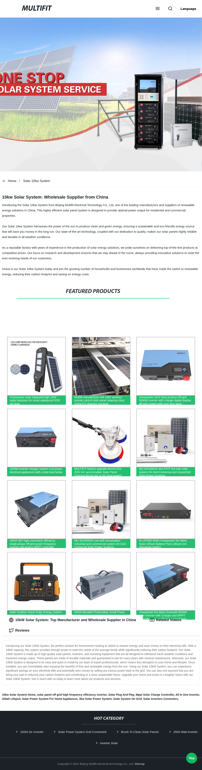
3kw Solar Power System (95, 698)
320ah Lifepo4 (11, 698)
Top (192, 759)
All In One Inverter (187, 694)
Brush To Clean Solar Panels (142, 732)
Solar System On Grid (127, 698)
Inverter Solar (111, 743)
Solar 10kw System (36, 181)
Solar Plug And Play (121, 694)
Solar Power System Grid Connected (84, 732)
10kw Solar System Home (19, 694)
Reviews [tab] (19, 630)
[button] (158, 9)
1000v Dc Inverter (33, 732)
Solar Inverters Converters (160, 698)
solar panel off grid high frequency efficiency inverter (72, 694)
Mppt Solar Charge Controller (155, 694)
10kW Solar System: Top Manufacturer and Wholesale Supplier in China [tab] (72, 620)
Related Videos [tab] (165, 620)
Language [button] (188, 8)
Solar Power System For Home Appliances (50, 698)
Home (12, 181)
